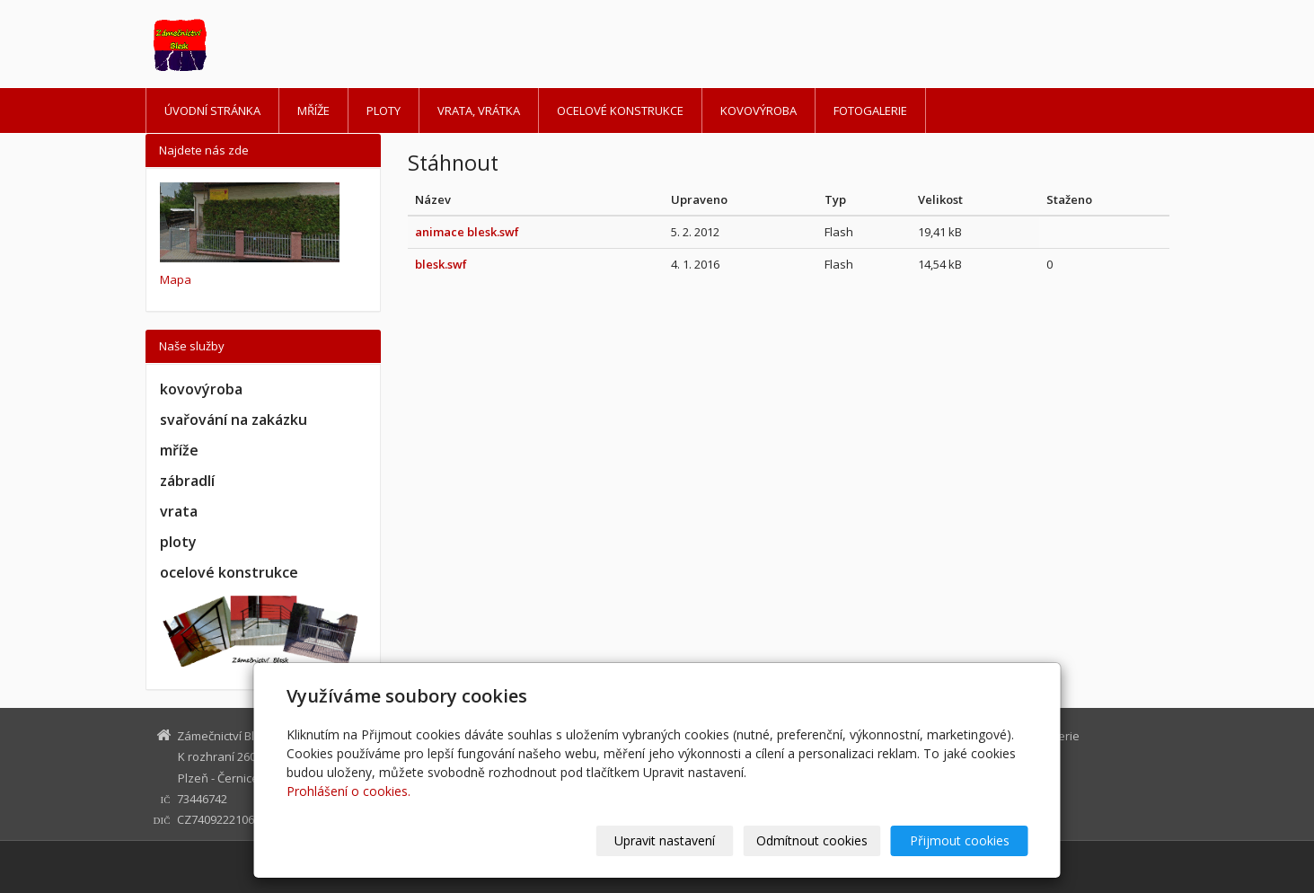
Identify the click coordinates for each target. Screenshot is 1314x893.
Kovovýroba (758, 110)
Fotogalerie (870, 110)
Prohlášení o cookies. (348, 791)
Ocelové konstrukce (620, 110)
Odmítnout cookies (812, 840)
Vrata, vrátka (478, 110)
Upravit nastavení (664, 840)
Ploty (383, 110)
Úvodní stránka (212, 110)
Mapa (175, 279)
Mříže (313, 110)
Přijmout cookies (960, 840)
